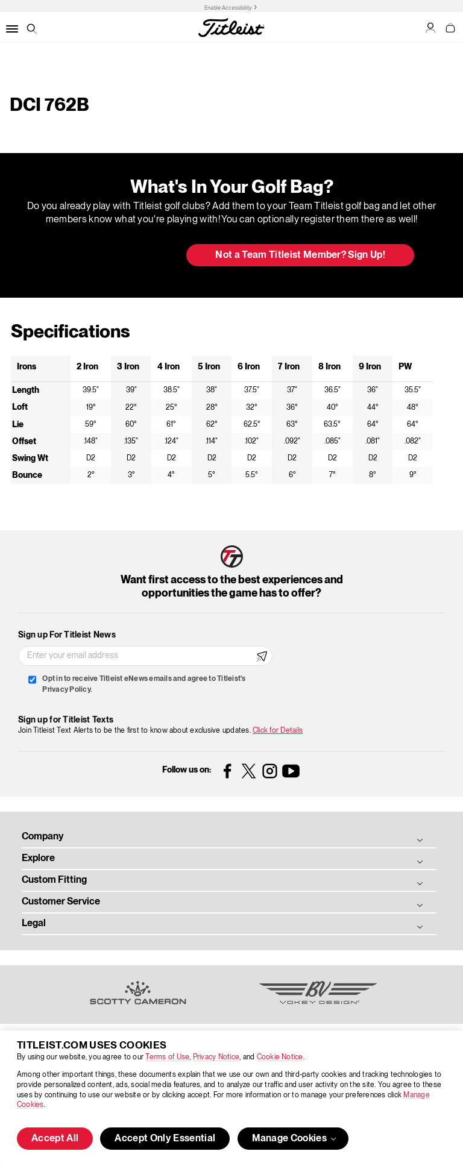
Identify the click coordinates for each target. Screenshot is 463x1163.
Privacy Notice (216, 1057)
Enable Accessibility (228, 7)
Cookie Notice (280, 1057)
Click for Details (278, 730)
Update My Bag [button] (113, 256)
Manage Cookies (295, 1139)
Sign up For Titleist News (67, 635)
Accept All (54, 1139)
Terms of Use (167, 1057)
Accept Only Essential (165, 1139)
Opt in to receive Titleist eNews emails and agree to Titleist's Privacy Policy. (143, 684)
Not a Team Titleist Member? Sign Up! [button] (300, 255)
